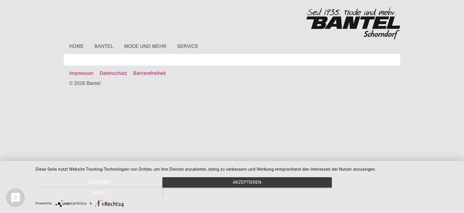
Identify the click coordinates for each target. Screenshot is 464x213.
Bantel (103, 46)
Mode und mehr (145, 46)
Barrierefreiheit (149, 73)
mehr (395, 192)
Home (76, 46)
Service (187, 46)
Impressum (81, 73)
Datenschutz (113, 73)
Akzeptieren (247, 192)
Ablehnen (99, 192)
